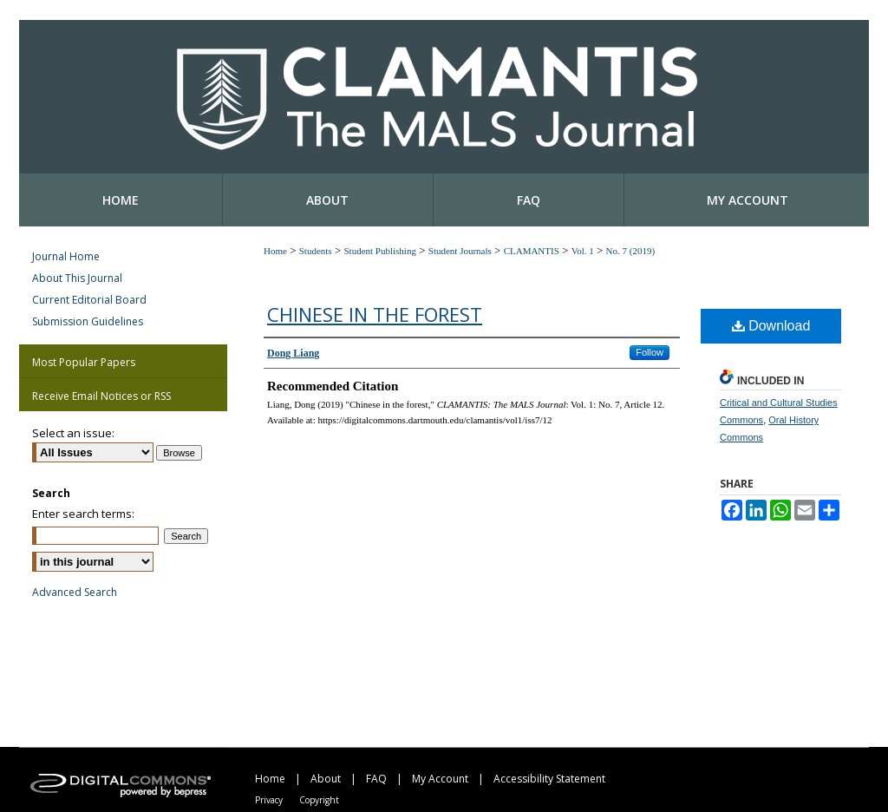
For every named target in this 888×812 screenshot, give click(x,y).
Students (315, 251)
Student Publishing (379, 251)
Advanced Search (74, 592)
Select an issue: (73, 433)
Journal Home (66, 256)
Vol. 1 (582, 251)
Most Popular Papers (83, 362)
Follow (649, 352)
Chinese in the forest (374, 314)
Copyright (319, 800)
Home (275, 251)
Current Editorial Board (89, 299)
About (325, 778)
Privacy (269, 800)
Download (771, 325)
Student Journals (460, 251)
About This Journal (77, 278)
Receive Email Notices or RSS (101, 396)
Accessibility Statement (549, 778)
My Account (440, 778)
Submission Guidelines (87, 321)
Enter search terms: (83, 513)
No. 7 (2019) (631, 251)
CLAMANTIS (531, 251)
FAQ (376, 778)
